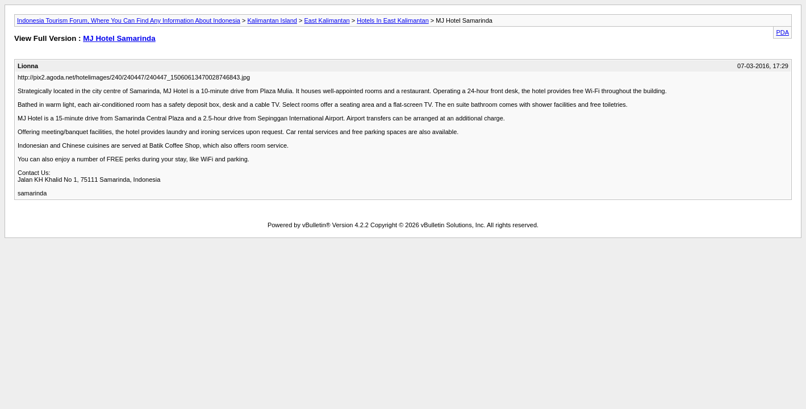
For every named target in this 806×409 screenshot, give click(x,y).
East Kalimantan (327, 20)
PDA (782, 32)
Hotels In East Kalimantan (393, 20)
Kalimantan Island (272, 20)
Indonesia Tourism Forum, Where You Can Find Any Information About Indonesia (128, 20)
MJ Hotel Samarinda (119, 38)
